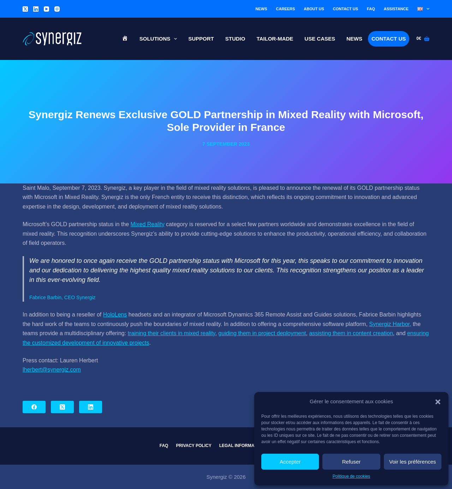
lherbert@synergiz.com (52, 370)
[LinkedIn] (35, 9)
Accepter (290, 462)
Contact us (345, 9)
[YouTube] (46, 9)
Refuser (351, 462)
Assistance (396, 9)
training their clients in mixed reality (171, 333)
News (261, 9)
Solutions (159, 39)
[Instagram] (57, 9)
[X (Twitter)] (25, 9)
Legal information (241, 445)
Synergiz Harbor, (390, 324)
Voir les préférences (412, 462)
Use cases (319, 39)
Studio (235, 39)
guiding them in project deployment (262, 333)
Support (201, 39)
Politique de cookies (351, 476)
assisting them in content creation (351, 333)
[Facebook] (34, 407)
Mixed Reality (148, 224)
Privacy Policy (193, 445)
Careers (285, 9)
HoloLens (115, 315)
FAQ (371, 9)
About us (314, 9)
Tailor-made (274, 39)
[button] (437, 401)
